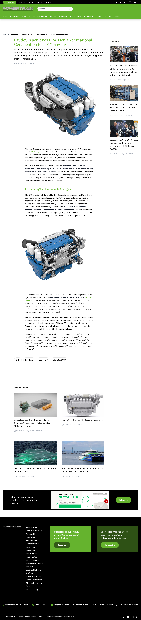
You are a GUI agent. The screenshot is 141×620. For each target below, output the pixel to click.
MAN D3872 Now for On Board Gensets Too (82, 420)
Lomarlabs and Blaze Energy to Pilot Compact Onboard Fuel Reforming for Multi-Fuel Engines (32, 423)
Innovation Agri (32, 589)
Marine (53, 16)
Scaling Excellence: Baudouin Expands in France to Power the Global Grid (124, 107)
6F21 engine (36, 152)
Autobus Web (31, 540)
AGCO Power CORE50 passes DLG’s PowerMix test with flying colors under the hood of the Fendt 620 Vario (123, 70)
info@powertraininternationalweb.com (70, 605)
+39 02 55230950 (40, 605)
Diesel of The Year (33, 576)
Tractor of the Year (34, 580)
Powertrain (30, 547)
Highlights (14, 16)
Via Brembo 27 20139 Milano (16, 605)
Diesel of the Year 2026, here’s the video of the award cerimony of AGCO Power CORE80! (124, 144)
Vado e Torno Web (34, 530)
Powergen (63, 16)
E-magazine (9, 2)
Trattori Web (31, 557)
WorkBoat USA (59, 360)
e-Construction (32, 560)
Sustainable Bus (32, 544)
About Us (39, 2)
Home (5, 16)
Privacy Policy (98, 605)
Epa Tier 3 (43, 360)
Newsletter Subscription (26, 2)
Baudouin (29, 360)
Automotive (88, 16)
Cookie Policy (111, 605)
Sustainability (75, 16)
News (23, 16)
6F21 (18, 360)
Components (101, 16)
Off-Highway (42, 16)
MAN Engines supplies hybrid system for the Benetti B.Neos (35, 470)
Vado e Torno (31, 527)
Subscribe (123, 500)
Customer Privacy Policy (128, 605)
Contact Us (48, 2)
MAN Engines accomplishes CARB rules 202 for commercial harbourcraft (82, 470)
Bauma (32, 16)
